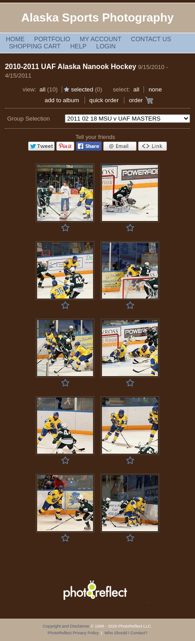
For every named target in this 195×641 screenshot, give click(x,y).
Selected (82, 89)
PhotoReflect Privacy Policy (73, 633)
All (42, 89)
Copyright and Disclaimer (67, 626)
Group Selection (28, 118)
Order (136, 100)
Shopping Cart (35, 46)
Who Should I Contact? (125, 633)
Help (78, 46)
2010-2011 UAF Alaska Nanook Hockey (70, 66)
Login (106, 46)
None (155, 89)
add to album (62, 100)
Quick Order (104, 100)
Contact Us (151, 39)
